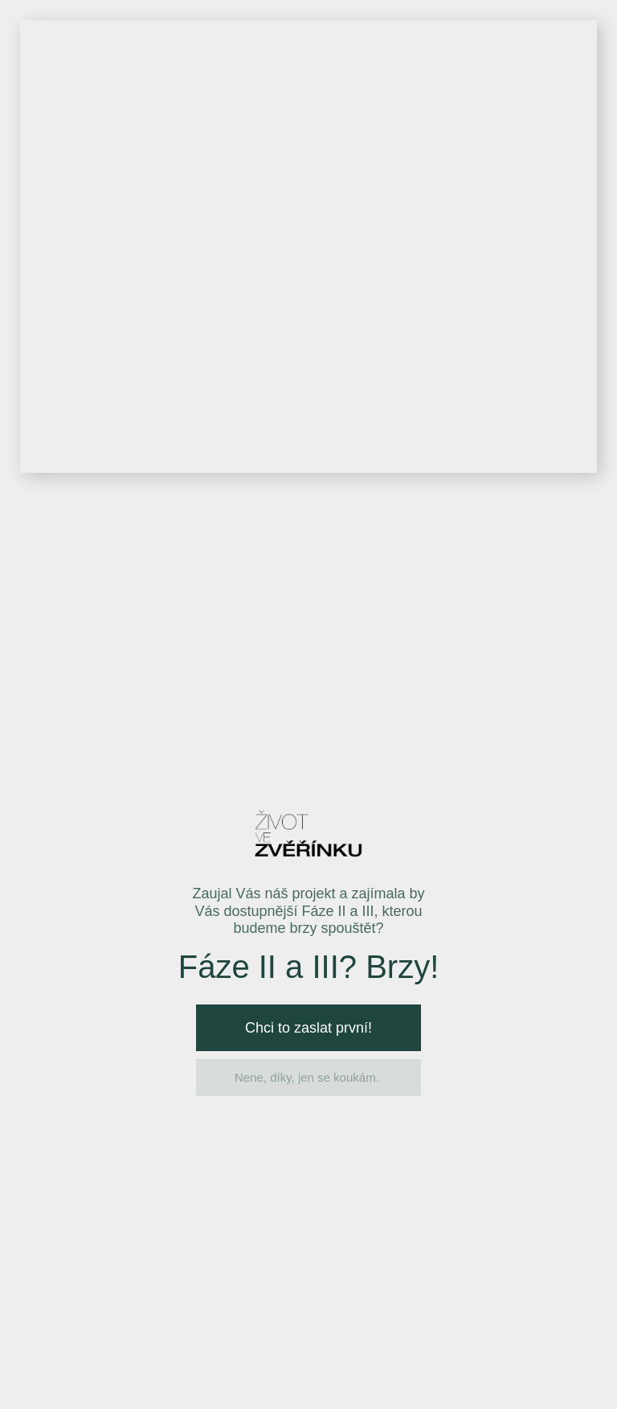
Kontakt (565, 53)
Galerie (428, 53)
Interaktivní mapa (323, 53)
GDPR (287, 811)
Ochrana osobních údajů (282, 1377)
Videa (495, 53)
